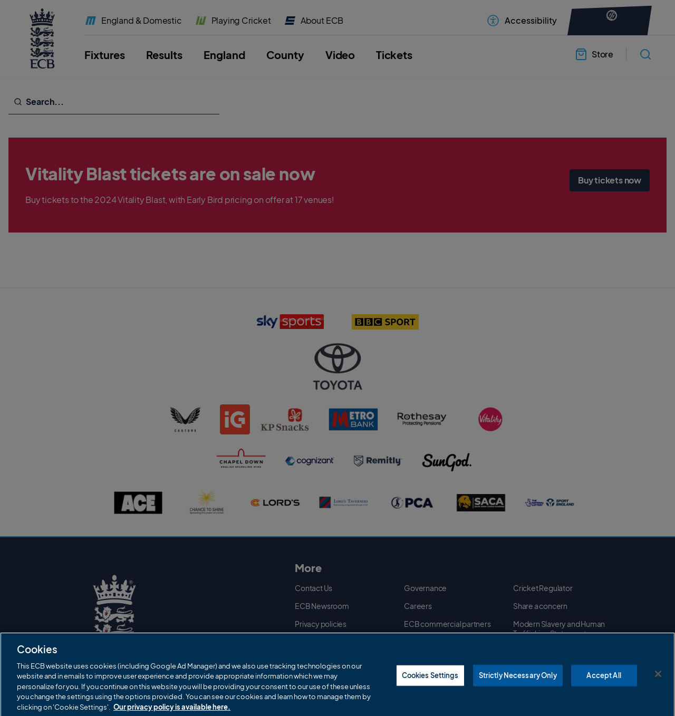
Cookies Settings (430, 696)
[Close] (658, 694)
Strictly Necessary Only (518, 696)
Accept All (603, 696)
